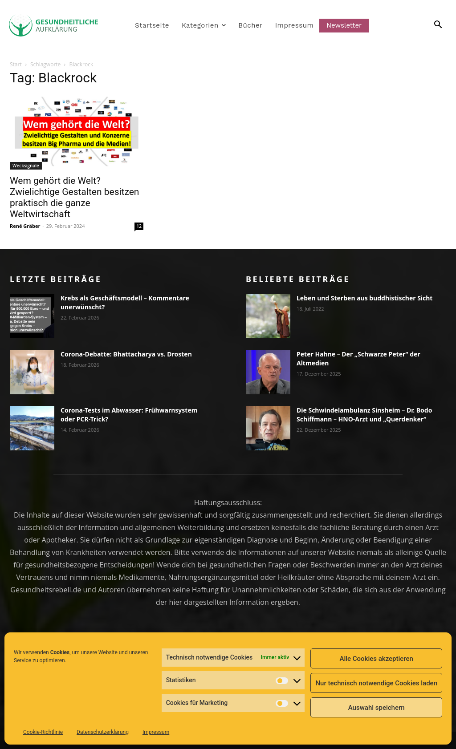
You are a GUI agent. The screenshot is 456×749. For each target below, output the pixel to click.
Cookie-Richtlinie (43, 732)
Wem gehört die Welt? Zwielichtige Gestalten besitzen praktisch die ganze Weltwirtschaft (74, 197)
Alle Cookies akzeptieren (376, 659)
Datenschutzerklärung (103, 732)
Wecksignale (25, 165)
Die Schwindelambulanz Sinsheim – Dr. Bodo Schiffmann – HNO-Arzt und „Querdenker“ (364, 414)
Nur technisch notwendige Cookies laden (376, 683)
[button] (427, 25)
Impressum (155, 732)
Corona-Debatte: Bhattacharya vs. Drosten (126, 354)
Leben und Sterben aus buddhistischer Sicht (364, 298)
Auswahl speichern (376, 708)
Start (16, 64)
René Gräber (25, 226)
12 (139, 226)
